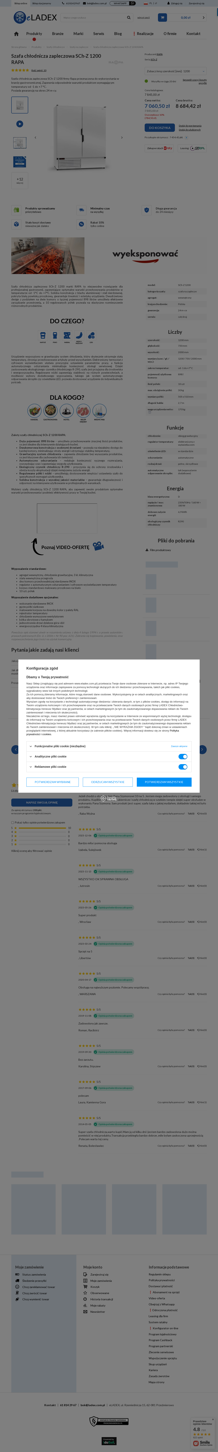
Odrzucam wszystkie (108, 782)
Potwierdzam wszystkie (164, 782)
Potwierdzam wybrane (53, 782)
